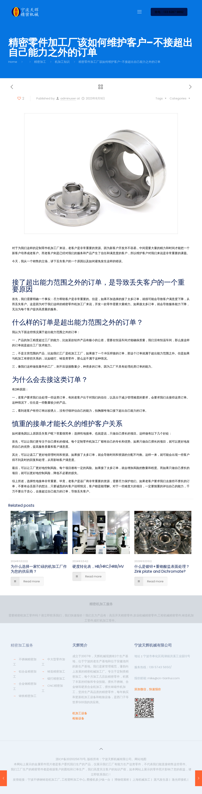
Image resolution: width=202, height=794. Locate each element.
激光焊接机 (179, 779)
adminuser (68, 98)
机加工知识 (62, 62)
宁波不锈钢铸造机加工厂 (44, 779)
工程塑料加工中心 (73, 779)
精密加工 (40, 62)
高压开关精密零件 (121, 615)
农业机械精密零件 (145, 615)
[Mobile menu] (139, 11)
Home (12, 62)
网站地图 (140, 759)
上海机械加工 (141, 779)
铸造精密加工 (56, 671)
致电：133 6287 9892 (169, 12)
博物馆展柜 (121, 779)
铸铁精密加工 (27, 696)
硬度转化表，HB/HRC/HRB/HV (98, 566)
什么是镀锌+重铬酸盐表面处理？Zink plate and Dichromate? (162, 569)
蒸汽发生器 (161, 779)
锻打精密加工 (56, 678)
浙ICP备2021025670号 (71, 759)
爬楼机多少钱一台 (98, 779)
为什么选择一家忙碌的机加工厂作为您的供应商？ (39, 569)
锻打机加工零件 (104, 620)
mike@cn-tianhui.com (163, 678)
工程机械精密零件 (169, 615)
